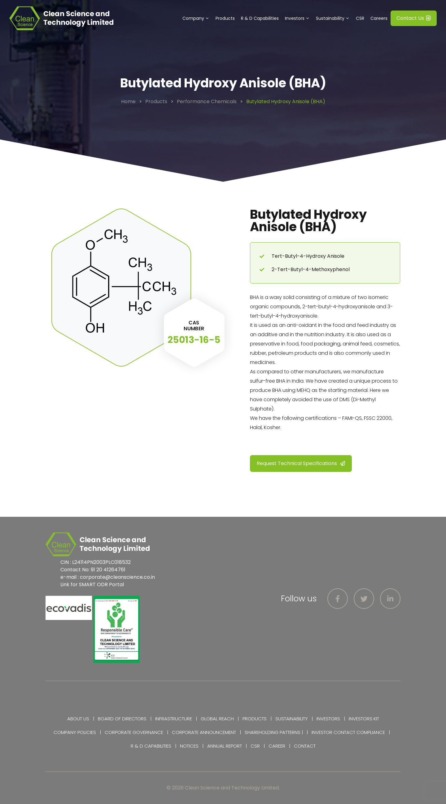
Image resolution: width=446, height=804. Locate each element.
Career (277, 746)
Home (128, 101)
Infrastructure (173, 718)
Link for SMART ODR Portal (92, 584)
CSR (360, 18)
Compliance (370, 732)
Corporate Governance (134, 732)
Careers (378, 18)
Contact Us (413, 18)
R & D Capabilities (260, 18)
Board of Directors (122, 718)
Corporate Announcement (204, 732)
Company (197, 18)
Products (225, 18)
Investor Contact (333, 732)
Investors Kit (364, 718)
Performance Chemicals (207, 101)
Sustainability (334, 18)
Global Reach (217, 718)
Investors (299, 18)
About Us (78, 718)
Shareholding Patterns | (274, 732)
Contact (305, 746)
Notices (189, 746)
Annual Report (224, 746)
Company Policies (75, 732)
